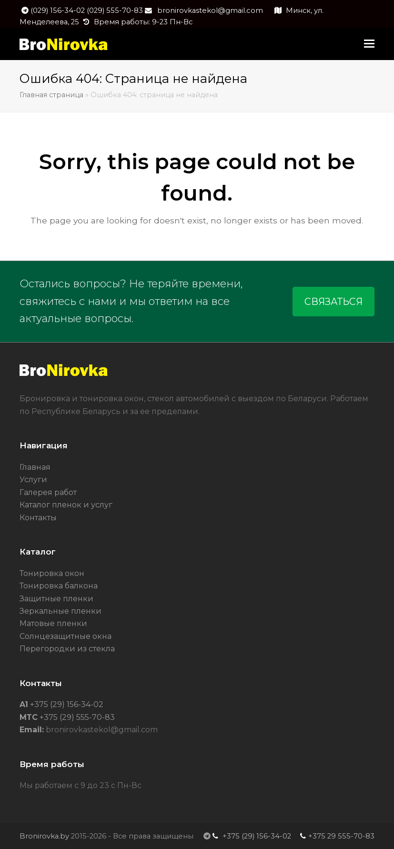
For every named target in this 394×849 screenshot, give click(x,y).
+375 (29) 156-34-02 (65, 704)
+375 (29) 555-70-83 (76, 717)
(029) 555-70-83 (115, 10)
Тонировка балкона (59, 585)
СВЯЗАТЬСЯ (333, 301)
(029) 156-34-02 (58, 10)
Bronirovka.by (44, 836)
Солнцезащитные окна (65, 636)
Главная (35, 467)
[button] (369, 44)
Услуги (33, 479)
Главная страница (51, 95)
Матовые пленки (53, 623)
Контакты (38, 517)
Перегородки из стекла (67, 648)
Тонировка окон (52, 573)
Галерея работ (48, 492)
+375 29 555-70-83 (341, 836)
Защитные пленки (56, 598)
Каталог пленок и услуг (66, 504)
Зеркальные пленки (60, 611)
